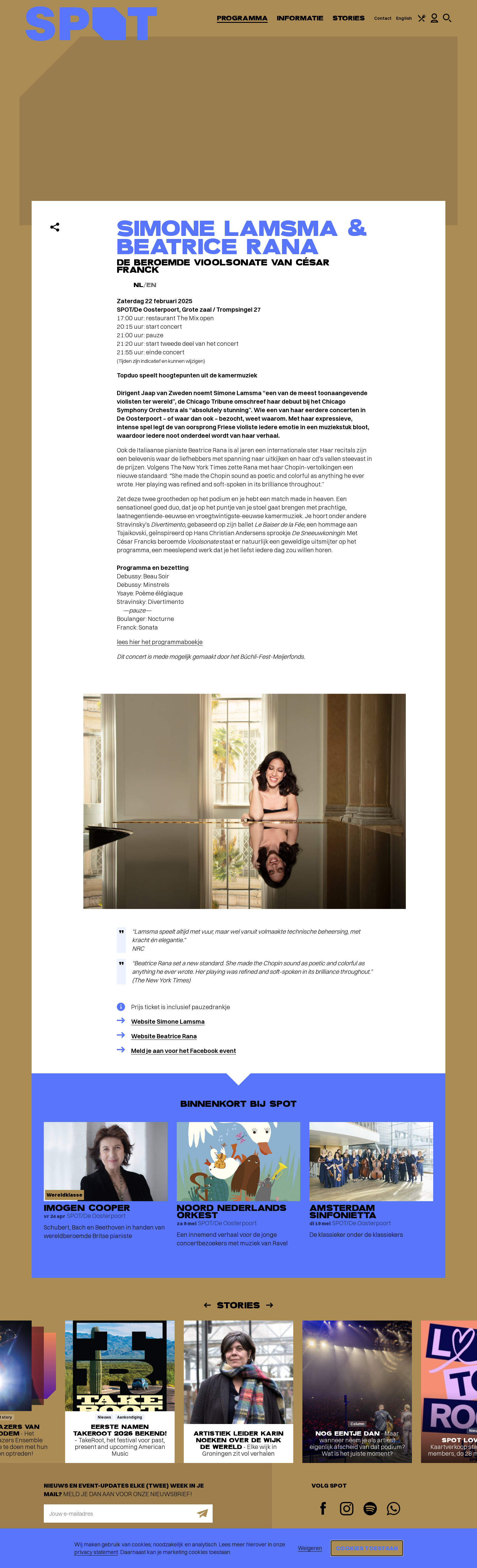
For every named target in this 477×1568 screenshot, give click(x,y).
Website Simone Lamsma (168, 1021)
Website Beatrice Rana (164, 1036)
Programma (242, 18)
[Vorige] (207, 1305)
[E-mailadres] (128, 1513)
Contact (383, 18)
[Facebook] (323, 1509)
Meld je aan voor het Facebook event (183, 1050)
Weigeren (310, 1548)
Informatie (300, 18)
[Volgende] (270, 1305)
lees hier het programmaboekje (160, 642)
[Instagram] (346, 1509)
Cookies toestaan (367, 1548)
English (404, 18)
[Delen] (55, 227)
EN (151, 285)
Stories (349, 18)
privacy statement (96, 1552)
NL (138, 285)
